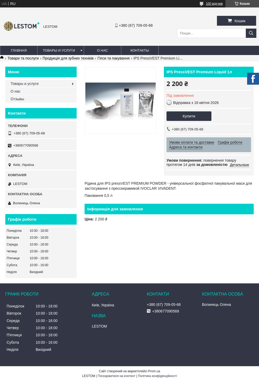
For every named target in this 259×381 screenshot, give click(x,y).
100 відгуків (214, 4)
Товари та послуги (23, 58)
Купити (189, 116)
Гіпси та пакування (114, 58)
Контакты (139, 50)
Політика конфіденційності (157, 376)
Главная (19, 50)
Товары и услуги (59, 50)
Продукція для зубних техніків (68, 58)
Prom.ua (154, 371)
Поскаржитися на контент (116, 376)
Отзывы (17, 99)
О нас (102, 50)
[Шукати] (251, 33)
